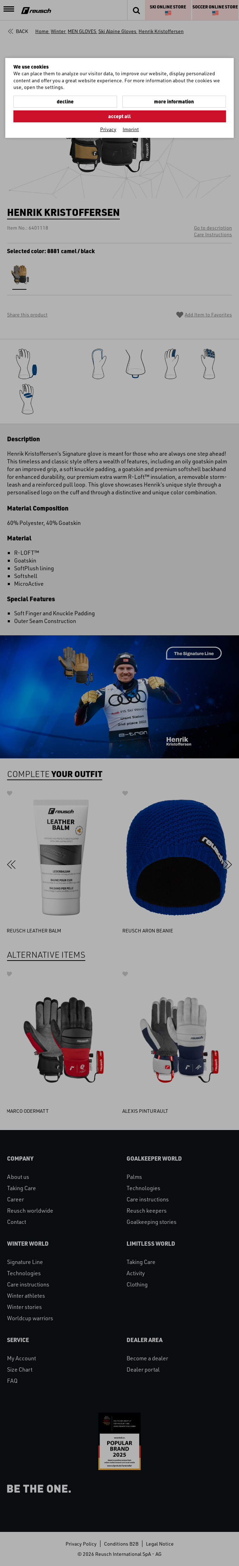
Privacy (108, 129)
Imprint (131, 129)
